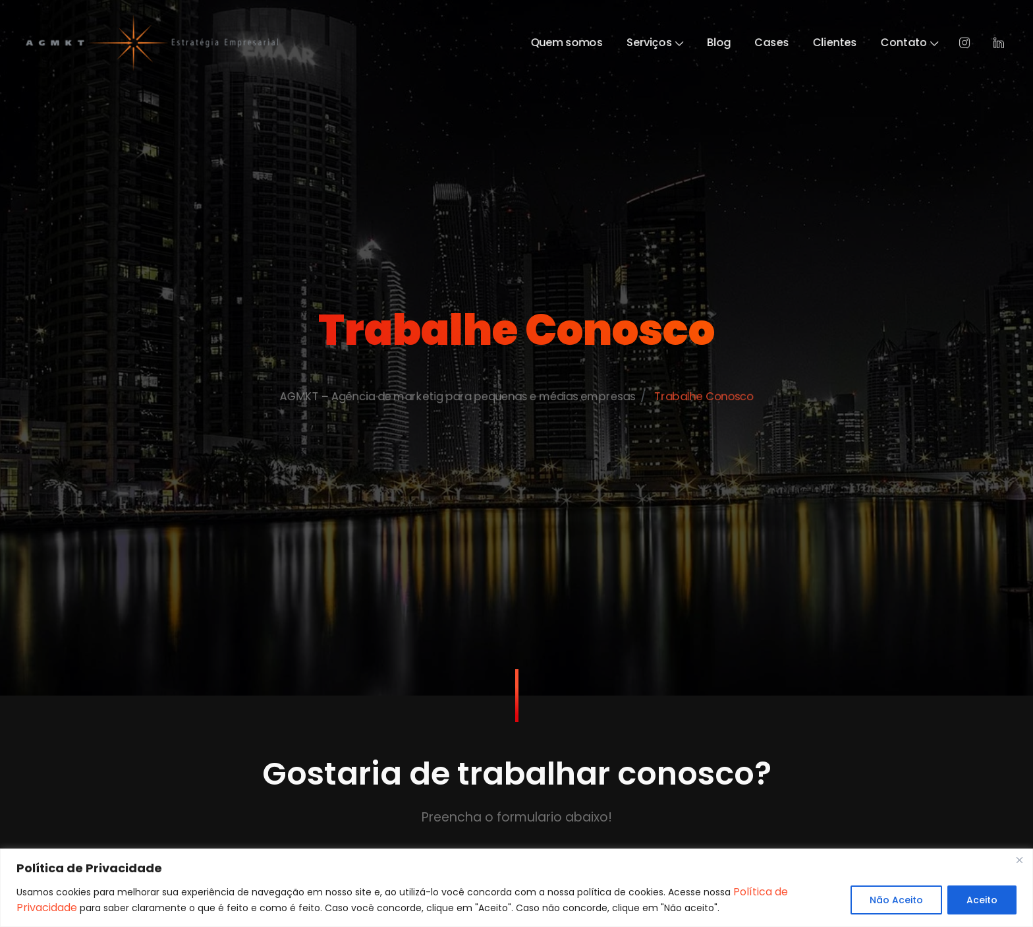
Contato (969, 42)
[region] (516, 888)
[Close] (1019, 860)
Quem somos (574, 42)
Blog (750, 42)
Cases (810, 42)
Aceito (981, 900)
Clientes (883, 42)
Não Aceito (896, 900)
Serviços (675, 42)
